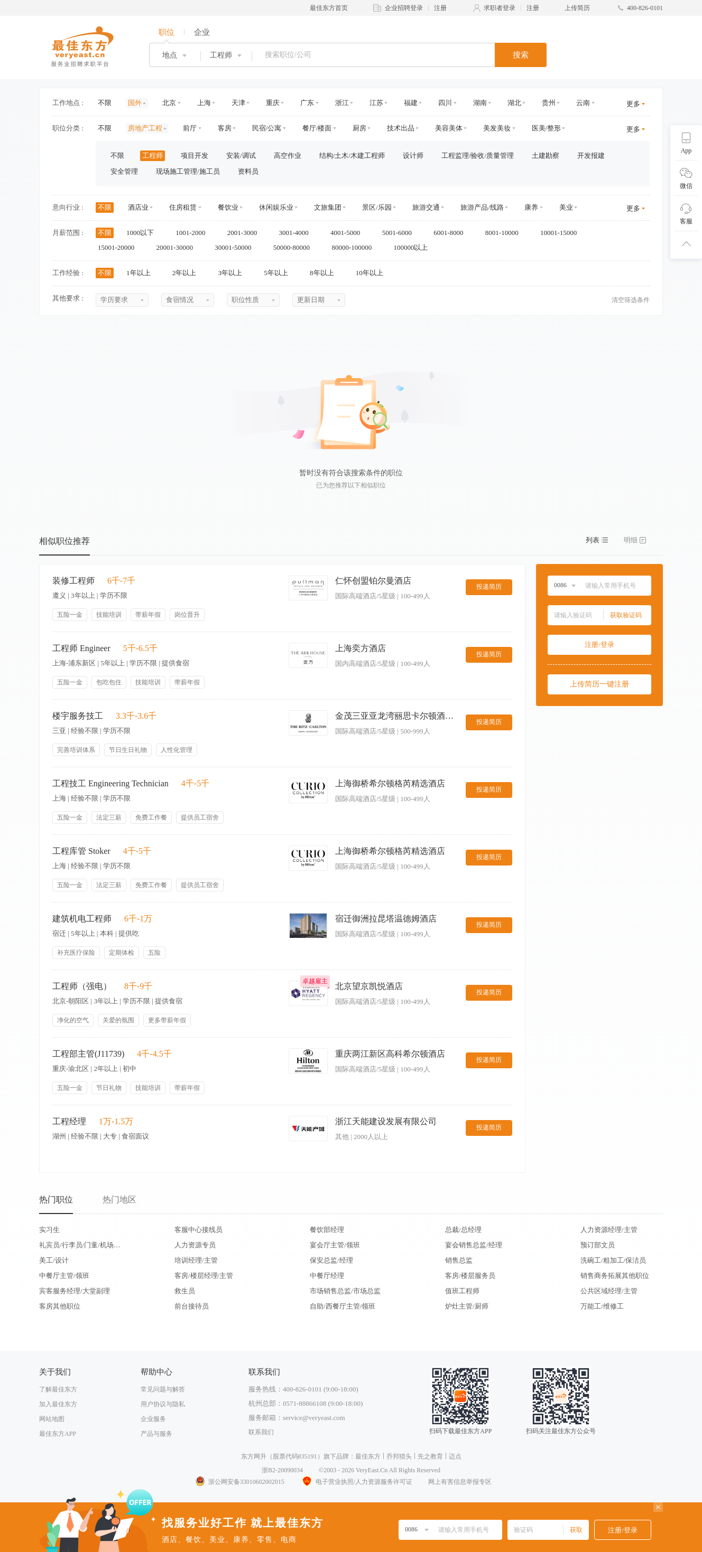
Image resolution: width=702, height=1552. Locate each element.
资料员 (248, 171)
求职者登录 (499, 8)
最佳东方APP (57, 1433)
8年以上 (325, 273)
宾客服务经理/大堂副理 (74, 1291)
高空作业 (287, 155)
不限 (105, 103)
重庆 (273, 103)
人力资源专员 (195, 1245)
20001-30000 (178, 247)
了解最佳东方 (58, 1389)
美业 (566, 207)
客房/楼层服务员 (470, 1276)
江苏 (376, 103)
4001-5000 (348, 233)
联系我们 (261, 1432)
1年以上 (142, 273)
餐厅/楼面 (317, 128)
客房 (225, 128)
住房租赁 (183, 207)
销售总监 (459, 1260)
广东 (307, 103)
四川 (445, 103)
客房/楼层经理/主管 (203, 1276)
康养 (531, 207)
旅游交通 (426, 207)
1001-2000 (194, 233)
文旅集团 (327, 207)
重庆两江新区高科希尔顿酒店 (390, 1053)
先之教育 (430, 1456)
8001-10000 (505, 233)
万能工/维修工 (602, 1306)
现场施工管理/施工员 (188, 171)
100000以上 (414, 247)
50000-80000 (295, 247)
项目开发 (194, 155)
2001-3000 (245, 233)
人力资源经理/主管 (609, 1230)
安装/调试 (241, 155)
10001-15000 (562, 233)
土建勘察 (545, 155)
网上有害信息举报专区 (460, 1481)
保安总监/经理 (331, 1260)
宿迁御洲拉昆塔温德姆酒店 (386, 918)
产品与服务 (156, 1433)
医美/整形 (546, 128)
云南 (583, 103)
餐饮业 (228, 207)
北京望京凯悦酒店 (369, 986)
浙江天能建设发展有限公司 (386, 1121)
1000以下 (143, 233)
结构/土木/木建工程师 (352, 155)
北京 (169, 103)
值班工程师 (462, 1291)
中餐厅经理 (327, 1276)
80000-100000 (354, 247)
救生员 (184, 1291)
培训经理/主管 (196, 1260)
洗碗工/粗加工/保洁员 (613, 1260)
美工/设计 (54, 1260)
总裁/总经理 (463, 1230)
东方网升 (253, 1456)
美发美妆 (497, 128)
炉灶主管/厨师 (466, 1306)
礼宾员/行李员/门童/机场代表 (80, 1245)
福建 (411, 103)
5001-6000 (400, 233)
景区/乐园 (377, 207)
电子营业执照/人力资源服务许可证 (356, 1481)
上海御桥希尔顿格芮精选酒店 (390, 783)
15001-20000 (120, 247)
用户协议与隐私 (163, 1404)
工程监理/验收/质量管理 (477, 155)
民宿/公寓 (267, 128)
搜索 (521, 55)
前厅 (190, 128)
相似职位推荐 (64, 541)
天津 (238, 103)
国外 (135, 103)
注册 (440, 8)
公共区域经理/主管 (609, 1291)
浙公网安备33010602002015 (239, 1481)
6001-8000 (451, 233)
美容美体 (449, 128)
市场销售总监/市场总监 (345, 1291)
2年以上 (188, 273)
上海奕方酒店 (360, 648)
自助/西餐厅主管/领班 (342, 1306)
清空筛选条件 (631, 300)
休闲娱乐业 (276, 207)
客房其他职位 (59, 1306)
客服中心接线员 (198, 1230)
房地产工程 (145, 128)
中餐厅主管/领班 (64, 1276)
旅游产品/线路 (482, 207)
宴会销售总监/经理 (473, 1245)
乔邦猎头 (399, 1456)
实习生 (49, 1230)
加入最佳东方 (58, 1404)
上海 (204, 103)
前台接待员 (191, 1306)
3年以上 (234, 273)
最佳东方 (368, 1456)
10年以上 (373, 273)
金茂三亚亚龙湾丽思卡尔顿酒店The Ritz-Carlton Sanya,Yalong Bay (396, 715)
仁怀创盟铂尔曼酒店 (373, 580)
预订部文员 (597, 1245)
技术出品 (400, 128)
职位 (166, 32)
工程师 (152, 155)
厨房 (359, 128)
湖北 (514, 103)
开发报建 (591, 155)
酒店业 (138, 207)
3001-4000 (297, 233)
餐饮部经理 (327, 1230)
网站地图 (51, 1419)
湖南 (480, 103)
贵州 (549, 103)
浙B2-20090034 (282, 1470)
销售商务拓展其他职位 (614, 1276)
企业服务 (153, 1419)
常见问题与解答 (163, 1389)
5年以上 (279, 273)
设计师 (413, 155)
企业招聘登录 (404, 8)
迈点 (455, 1456)
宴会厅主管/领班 (335, 1245)
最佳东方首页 (329, 8)
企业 (202, 32)
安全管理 (124, 171)
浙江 (342, 103)
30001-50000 (236, 247)
